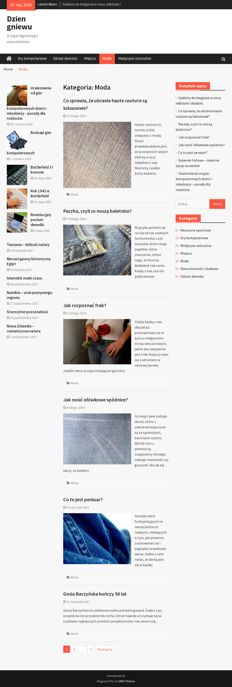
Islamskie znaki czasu (24, 278)
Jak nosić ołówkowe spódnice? (95, 399)
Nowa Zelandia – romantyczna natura (24, 329)
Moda (107, 58)
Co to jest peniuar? (83, 499)
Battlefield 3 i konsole (42, 170)
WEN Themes (127, 681)
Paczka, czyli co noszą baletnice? (97, 211)
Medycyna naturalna (134, 58)
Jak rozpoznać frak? (84, 305)
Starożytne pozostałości (27, 311)
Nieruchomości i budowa (199, 268)
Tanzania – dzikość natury (28, 244)
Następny (104, 649)
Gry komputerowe (32, 58)
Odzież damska (65, 58)
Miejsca (90, 58)
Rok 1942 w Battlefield (40, 193)
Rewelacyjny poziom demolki (41, 219)
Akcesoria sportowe (195, 230)
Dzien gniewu (19, 23)
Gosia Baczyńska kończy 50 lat (95, 594)
